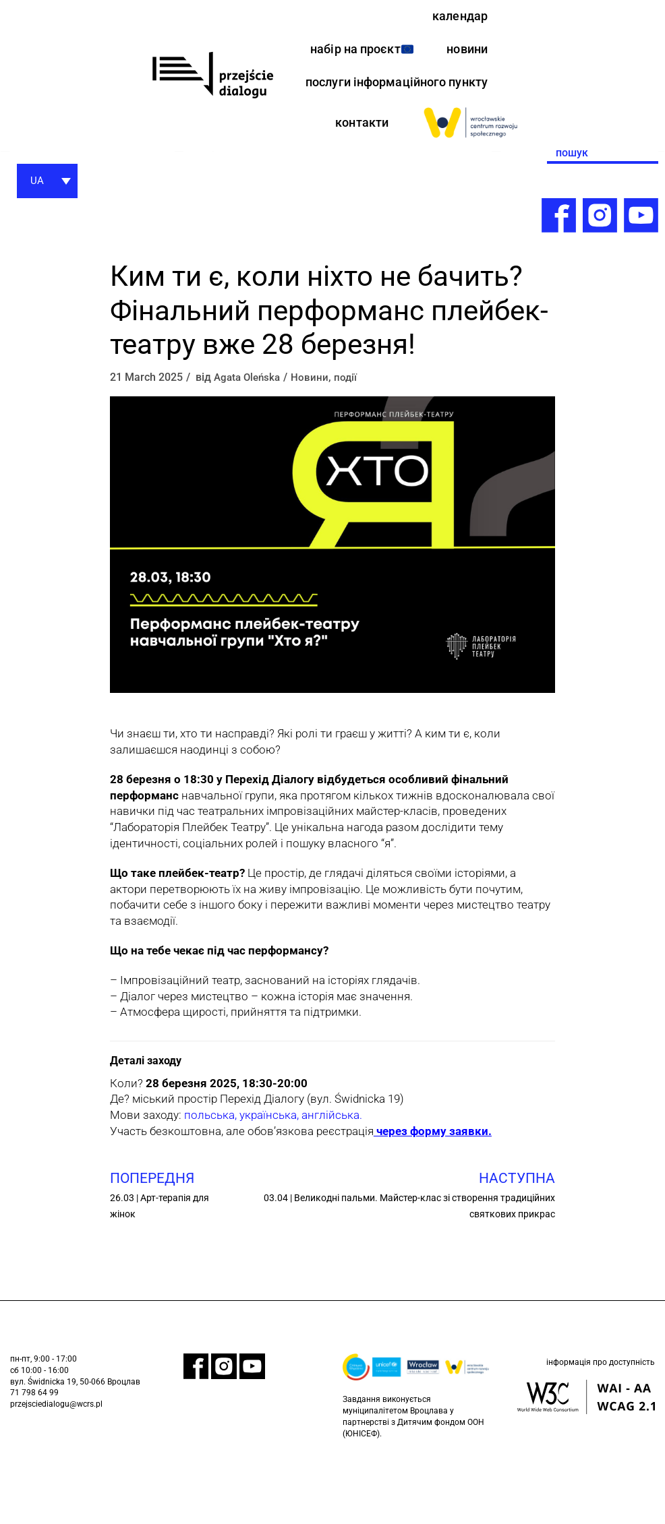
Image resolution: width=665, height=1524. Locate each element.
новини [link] (465, 88)
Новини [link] (314, 442)
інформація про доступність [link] (600, 1430)
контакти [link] (359, 187)
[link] (212, 108)
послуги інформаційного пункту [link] (411, 134)
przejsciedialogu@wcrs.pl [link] (56, 1470)
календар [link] (457, 17)
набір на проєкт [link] (429, 52)
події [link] (350, 442)
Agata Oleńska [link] (249, 442)
